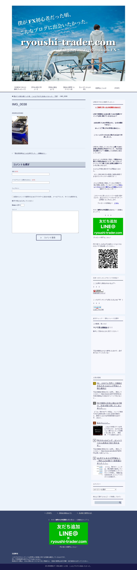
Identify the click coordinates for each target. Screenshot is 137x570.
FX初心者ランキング (99, 293)
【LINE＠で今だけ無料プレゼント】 (20, 88)
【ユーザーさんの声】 (85, 88)
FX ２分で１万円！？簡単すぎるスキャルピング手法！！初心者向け (109, 385)
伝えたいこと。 (103, 423)
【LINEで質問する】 (85, 513)
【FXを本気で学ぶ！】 (36, 88)
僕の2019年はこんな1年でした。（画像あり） (30, 153)
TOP (35, 96)
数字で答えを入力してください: (22, 201)
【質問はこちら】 (101, 88)
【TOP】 (117, 88)
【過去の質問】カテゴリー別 (68, 88)
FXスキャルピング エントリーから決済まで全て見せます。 (109, 442)
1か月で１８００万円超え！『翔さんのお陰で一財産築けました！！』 (109, 460)
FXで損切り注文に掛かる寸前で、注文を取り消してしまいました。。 (109, 405)
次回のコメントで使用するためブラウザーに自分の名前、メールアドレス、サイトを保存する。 (46, 197)
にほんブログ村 (98, 309)
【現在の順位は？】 (52, 88)
